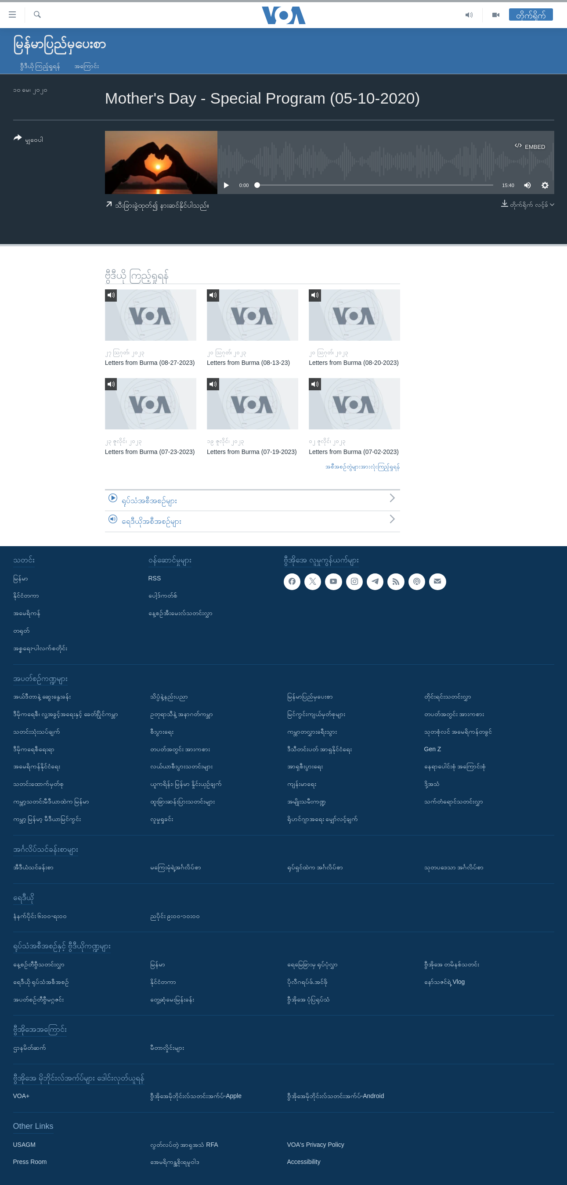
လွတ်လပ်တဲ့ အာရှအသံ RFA (184, 1144)
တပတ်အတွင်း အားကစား (180, 749)
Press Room (30, 1161)
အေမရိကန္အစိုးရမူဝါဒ (174, 1161)
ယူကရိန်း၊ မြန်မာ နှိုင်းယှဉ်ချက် (186, 783)
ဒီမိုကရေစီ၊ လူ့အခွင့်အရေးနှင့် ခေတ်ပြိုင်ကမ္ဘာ (66, 713)
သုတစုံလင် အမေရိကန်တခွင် (458, 731)
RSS (154, 578)
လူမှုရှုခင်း (161, 818)
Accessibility (304, 1161)
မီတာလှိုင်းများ (167, 1047)
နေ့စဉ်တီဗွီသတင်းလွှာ (39, 964)
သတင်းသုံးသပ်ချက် (36, 731)
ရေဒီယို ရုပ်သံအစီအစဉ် (41, 981)
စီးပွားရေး (161, 731)
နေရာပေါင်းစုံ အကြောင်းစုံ (455, 766)
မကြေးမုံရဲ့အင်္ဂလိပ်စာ (175, 867)
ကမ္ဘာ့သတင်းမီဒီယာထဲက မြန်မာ (51, 801)
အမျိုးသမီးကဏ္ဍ (306, 801)
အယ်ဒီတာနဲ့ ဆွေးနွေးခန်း (42, 696)
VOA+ (21, 1095)
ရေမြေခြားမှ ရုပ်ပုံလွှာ (312, 964)
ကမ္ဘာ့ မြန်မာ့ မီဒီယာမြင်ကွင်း (47, 818)
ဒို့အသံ (432, 783)
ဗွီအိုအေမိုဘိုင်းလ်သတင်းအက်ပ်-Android (335, 1095)
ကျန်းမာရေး (301, 783)
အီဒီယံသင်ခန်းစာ (33, 867)
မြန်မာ (20, 578)
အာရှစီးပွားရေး (305, 766)
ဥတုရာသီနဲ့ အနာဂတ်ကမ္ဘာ (181, 713)
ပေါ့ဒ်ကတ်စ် (162, 595)
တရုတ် (21, 630)
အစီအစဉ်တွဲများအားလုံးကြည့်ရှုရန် (362, 466)
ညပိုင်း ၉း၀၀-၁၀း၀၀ (175, 915)
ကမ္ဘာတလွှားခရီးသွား (312, 731)
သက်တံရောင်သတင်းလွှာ (453, 801)
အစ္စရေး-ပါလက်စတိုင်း (40, 648)
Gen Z (432, 749)
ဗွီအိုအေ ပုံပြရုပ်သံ (308, 998)
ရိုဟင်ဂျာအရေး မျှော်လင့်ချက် (322, 818)
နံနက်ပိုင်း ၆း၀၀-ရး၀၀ (40, 915)
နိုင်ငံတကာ (26, 595)
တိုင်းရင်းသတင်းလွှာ (447, 696)
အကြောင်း (86, 65)
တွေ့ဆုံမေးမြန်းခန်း (172, 998)
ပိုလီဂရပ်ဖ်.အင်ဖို (307, 981)
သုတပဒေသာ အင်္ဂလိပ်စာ (454, 867)
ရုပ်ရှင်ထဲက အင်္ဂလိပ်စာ (315, 867)
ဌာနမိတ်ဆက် (29, 1047)
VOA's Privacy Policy (315, 1144)
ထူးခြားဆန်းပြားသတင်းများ (182, 801)
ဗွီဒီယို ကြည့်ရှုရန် (40, 65)
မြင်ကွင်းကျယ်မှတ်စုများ (316, 713)
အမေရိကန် (26, 612)
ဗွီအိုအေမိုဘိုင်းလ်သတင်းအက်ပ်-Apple (196, 1095)
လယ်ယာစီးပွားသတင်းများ (181, 766)
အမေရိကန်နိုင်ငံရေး (36, 766)
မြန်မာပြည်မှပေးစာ (310, 696)
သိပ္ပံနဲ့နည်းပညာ (169, 696)
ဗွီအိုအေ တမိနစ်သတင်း (452, 964)
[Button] (28, 140)
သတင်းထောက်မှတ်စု (38, 783)
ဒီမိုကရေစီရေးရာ (33, 749)
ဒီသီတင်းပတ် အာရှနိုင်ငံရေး (319, 749)
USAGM (24, 1144)
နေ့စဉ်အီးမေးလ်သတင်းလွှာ (180, 612)
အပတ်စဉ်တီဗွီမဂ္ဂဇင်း (38, 998)
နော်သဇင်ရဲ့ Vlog (444, 981)
